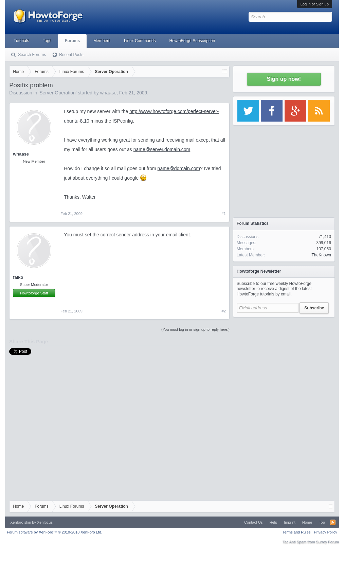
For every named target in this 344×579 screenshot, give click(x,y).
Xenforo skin (20, 522)
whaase (108, 92)
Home (307, 522)
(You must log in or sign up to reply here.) (195, 329)
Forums (72, 40)
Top (322, 522)
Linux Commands (140, 40)
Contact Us (253, 522)
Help (273, 522)
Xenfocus (45, 522)
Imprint (289, 522)
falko (18, 277)
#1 (224, 214)
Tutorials (21, 40)
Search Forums (32, 54)
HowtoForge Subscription (192, 40)
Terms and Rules (297, 532)
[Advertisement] (284, 363)
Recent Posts (71, 54)
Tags (47, 40)
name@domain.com (179, 168)
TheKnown (321, 255)
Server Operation (57, 92)
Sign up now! (284, 79)
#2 (224, 311)
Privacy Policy (325, 532)
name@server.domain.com (162, 149)
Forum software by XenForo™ (54, 532)
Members (101, 40)
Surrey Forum (327, 542)
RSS (333, 522)
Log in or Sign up (315, 4)
